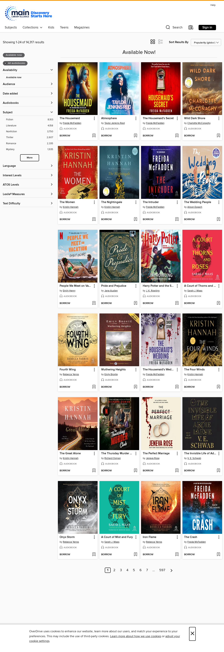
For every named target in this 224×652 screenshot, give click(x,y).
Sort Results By (179, 42)
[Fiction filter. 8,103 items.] (29, 120)
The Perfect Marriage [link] (156, 453)
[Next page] (171, 570)
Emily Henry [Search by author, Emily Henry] (69, 290)
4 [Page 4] (127, 570)
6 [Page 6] (141, 570)
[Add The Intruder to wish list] (176, 219)
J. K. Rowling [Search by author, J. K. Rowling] (152, 290)
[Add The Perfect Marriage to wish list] (176, 470)
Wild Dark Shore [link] (194, 118)
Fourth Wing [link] (68, 369)
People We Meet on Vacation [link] (76, 286)
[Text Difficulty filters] (28, 204)
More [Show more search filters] (29, 157)
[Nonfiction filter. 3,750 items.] (29, 132)
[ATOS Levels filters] (28, 185)
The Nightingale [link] (111, 202)
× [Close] (192, 634)
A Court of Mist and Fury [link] (117, 537)
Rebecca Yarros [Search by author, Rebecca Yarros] (71, 374)
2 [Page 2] (114, 570)
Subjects (11, 27)
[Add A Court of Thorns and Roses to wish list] (218, 303)
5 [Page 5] (134, 570)
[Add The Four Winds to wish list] (218, 387)
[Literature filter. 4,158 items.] (29, 126)
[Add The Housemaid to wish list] (93, 135)
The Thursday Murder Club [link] (117, 453)
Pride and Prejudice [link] (113, 286)
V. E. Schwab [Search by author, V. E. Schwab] (194, 458)
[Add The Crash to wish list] (218, 554)
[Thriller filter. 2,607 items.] (29, 137)
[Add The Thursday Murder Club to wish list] (135, 470)
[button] (173, 28)
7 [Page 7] (147, 570)
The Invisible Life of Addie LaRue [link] (200, 453)
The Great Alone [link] (70, 453)
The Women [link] (67, 202)
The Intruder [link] (151, 202)
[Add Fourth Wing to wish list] (93, 387)
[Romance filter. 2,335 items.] (29, 144)
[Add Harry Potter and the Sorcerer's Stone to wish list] (176, 303)
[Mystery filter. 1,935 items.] (29, 149)
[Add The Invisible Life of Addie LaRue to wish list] (218, 470)
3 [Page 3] (121, 570)
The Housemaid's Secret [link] (158, 118)
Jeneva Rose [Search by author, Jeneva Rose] (152, 458)
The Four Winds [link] (194, 369)
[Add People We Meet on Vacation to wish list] (93, 303)
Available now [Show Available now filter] (13, 77)
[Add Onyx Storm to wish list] (93, 554)
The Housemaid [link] (70, 118)
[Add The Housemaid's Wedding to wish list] (176, 387)
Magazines (82, 27)
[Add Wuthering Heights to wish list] (135, 387)
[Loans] (191, 28)
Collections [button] (33, 27)
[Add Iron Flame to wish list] (176, 554)
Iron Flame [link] (149, 537)
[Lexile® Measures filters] (28, 194)
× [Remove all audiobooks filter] (5, 63)
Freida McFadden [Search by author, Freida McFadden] (72, 123)
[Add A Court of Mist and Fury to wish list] (135, 554)
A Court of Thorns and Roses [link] (200, 286)
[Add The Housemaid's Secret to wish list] (176, 135)
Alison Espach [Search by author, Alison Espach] (194, 207)
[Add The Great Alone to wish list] (93, 470)
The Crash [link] (190, 537)
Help (213, 5)
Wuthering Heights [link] (113, 369)
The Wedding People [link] (197, 202)
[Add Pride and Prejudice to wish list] (135, 303)
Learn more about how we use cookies (135, 636)
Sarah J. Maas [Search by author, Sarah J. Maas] (194, 290)
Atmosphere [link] (109, 118)
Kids (51, 27)
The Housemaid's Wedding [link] (159, 369)
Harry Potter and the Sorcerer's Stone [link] (159, 286)
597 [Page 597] (162, 570)
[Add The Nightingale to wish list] (135, 219)
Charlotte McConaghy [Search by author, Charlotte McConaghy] (199, 123)
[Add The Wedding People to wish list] (218, 219)
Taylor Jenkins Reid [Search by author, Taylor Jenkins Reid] (114, 123)
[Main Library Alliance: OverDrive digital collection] (28, 13)
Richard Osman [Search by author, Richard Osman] (112, 458)
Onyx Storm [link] (67, 537)
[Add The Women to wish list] (93, 219)
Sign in (207, 27)
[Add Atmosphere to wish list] (135, 135)
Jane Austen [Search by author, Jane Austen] (111, 290)
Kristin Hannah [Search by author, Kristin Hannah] (70, 207)
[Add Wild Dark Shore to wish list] (218, 135)
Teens (64, 27)
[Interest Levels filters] (28, 176)
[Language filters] (28, 166)
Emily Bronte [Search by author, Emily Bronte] (111, 374)
